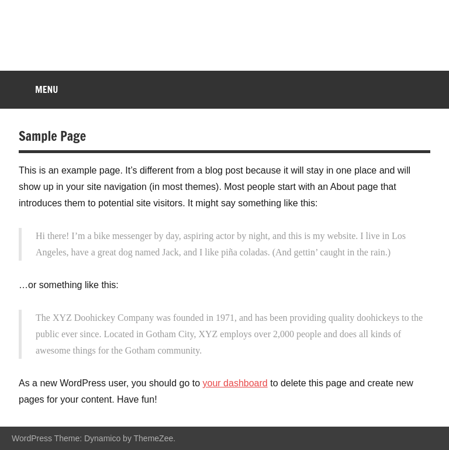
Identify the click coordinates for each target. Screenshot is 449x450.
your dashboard (235, 383)
